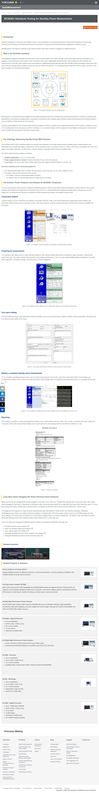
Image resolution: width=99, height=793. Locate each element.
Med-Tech (53, 756)
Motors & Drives (7, 759)
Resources (17, 13)
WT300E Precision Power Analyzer (17, 526)
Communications (55, 754)
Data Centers (6, 749)
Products (22, 740)
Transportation (54, 744)
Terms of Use (48, 788)
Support (69, 740)
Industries (6, 740)
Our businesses (27, 788)
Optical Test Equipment (25, 744)
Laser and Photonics (56, 759)
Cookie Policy (58, 788)
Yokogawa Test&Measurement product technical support (24, 535)
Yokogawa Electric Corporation (11, 788)
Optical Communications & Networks (8, 763)
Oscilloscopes (23, 754)
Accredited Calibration (72, 758)
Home (3, 13)
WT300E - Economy (9, 655)
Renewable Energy (8, 774)
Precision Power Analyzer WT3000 (14, 584)
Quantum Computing (9, 772)
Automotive (6, 752)
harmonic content (64, 147)
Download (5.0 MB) (90, 27)
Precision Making (55, 761)
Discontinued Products (25, 772)
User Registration (71, 760)
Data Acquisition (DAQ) (25, 751)
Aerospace (6, 744)
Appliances (6, 747)
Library (10, 13)
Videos (36, 751)
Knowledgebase (70, 755)
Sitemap (67, 788)
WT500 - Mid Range (9, 679)
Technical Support (71, 744)
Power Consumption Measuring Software (19, 528)
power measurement (79, 190)
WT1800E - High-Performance (13, 618)
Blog (52, 740)
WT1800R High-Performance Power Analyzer (18, 640)
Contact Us (86, 740)
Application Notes (27, 13)
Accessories (22, 769)
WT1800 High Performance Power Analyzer (17, 601)
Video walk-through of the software (17, 531)
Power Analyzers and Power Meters (15, 569)
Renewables (54, 747)
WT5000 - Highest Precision (12, 703)
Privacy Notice (38, 788)
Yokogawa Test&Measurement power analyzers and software (25, 533)
